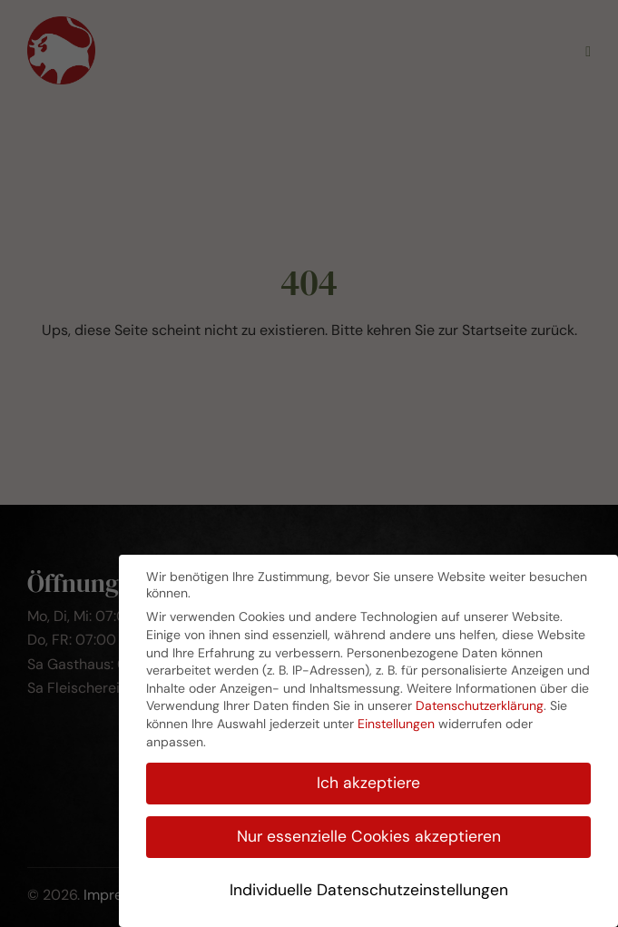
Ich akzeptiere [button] (368, 783)
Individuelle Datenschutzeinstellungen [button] (369, 890)
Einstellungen (396, 723)
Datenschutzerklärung (480, 705)
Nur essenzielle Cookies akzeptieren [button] (369, 836)
